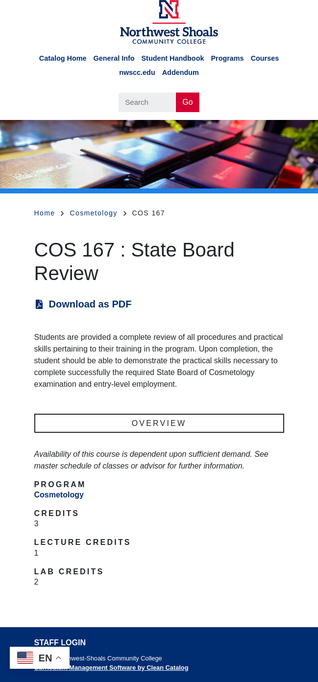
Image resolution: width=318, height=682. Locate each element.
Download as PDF (90, 304)
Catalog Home (63, 58)
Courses (265, 58)
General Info (114, 58)
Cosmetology (98, 213)
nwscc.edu (137, 72)
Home (49, 213)
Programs (227, 58)
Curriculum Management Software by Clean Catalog (111, 667)
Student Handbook (173, 58)
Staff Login (60, 642)
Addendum (180, 72)
